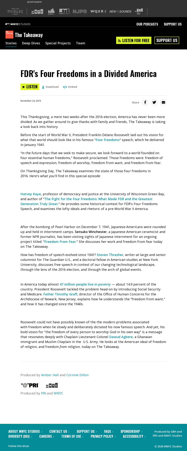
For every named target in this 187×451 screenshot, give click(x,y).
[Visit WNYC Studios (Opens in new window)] (64, 11)
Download (50, 86)
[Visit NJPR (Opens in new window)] (80, 12)
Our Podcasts (147, 24)
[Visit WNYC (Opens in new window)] (37, 11)
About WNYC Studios (25, 431)
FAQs (108, 431)
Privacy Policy (103, 436)
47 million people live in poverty (85, 284)
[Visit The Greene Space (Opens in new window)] (139, 11)
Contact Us (59, 431)
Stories (11, 43)
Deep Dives (31, 43)
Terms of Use (72, 436)
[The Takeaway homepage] (10, 35)
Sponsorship (131, 431)
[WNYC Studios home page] (22, 24)
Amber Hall (50, 375)
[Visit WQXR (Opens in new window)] (98, 11)
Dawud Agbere (121, 337)
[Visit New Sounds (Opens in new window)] (120, 11)
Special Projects (58, 43)
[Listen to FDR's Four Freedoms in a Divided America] (29, 87)
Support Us (173, 24)
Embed (70, 86)
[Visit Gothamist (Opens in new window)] (51, 11)
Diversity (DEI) (20, 436)
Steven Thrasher (110, 255)
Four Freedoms (108, 140)
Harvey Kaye (30, 194)
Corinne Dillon (77, 375)
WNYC (58, 393)
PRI (43, 393)
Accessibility (134, 436)
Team (80, 43)
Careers (46, 436)
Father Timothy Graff (60, 294)
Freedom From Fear (60, 241)
